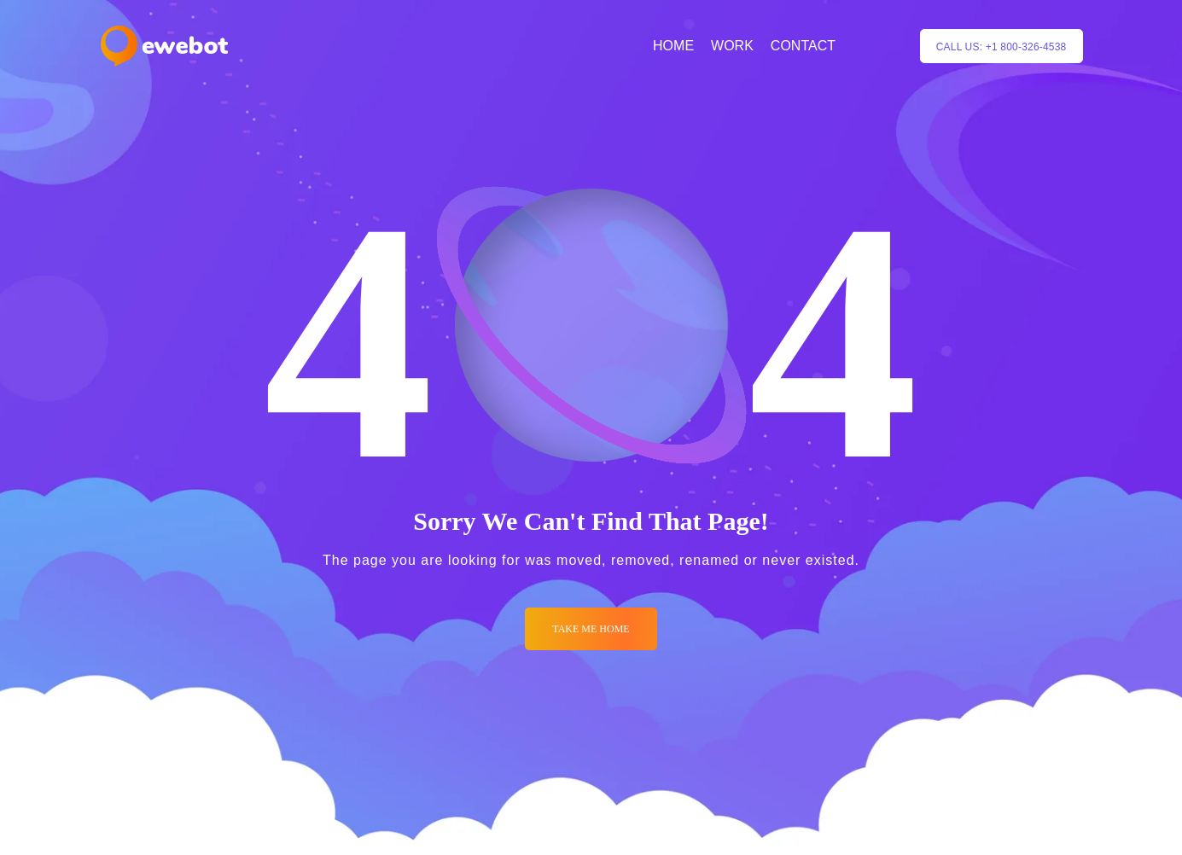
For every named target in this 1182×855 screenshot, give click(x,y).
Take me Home (590, 629)
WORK (732, 45)
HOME (673, 45)
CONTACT (803, 45)
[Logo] (164, 46)
